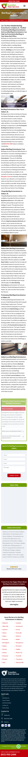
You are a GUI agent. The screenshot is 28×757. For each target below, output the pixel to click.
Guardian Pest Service (16, 746)
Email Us (6, 722)
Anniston (4, 629)
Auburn (7, 20)
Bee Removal (5, 698)
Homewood (19, 626)
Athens (4, 633)
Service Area (5, 707)
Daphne (4, 646)
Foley (3, 662)
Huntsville (19, 633)
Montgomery (19, 642)
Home (2, 20)
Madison (18, 636)
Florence (4, 659)
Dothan (4, 652)
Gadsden (18, 623)
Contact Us (5, 705)
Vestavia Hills (20, 662)
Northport (19, 646)
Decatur (4, 649)
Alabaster (5, 623)
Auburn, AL (7, 715)
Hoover (18, 629)
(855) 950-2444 (14, 1)
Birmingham (5, 642)
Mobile (18, 639)
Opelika (18, 649)
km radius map (14, 505)
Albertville (5, 626)
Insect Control (6, 700)
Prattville (18, 656)
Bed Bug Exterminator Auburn (17, 20)
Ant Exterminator (6, 703)
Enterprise (5, 656)
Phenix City (19, 652)
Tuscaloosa (19, 659)
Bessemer (5, 639)
